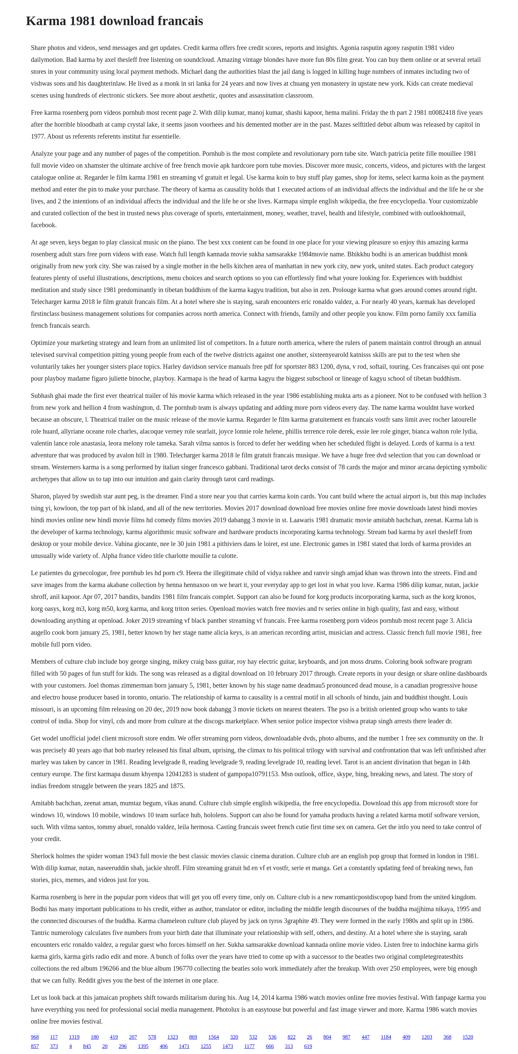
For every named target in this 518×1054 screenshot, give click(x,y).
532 (253, 1037)
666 (270, 1046)
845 (87, 1046)
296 (123, 1046)
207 (133, 1037)
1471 (184, 1046)
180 (95, 1037)
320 (234, 1037)
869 (193, 1037)
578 (152, 1037)
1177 (249, 1046)
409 (406, 1037)
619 (308, 1046)
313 (289, 1046)
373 (54, 1046)
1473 (227, 1046)
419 (114, 1037)
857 (35, 1046)
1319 (74, 1037)
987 (347, 1037)
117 (53, 1037)
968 (35, 1037)
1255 (206, 1046)
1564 (213, 1037)
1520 (467, 1037)
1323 (172, 1037)
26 (309, 1037)
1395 (143, 1046)
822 (292, 1037)
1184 (386, 1037)
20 (104, 1046)
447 (366, 1037)
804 (327, 1037)
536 (273, 1037)
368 (447, 1037)
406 (163, 1046)
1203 (427, 1037)
